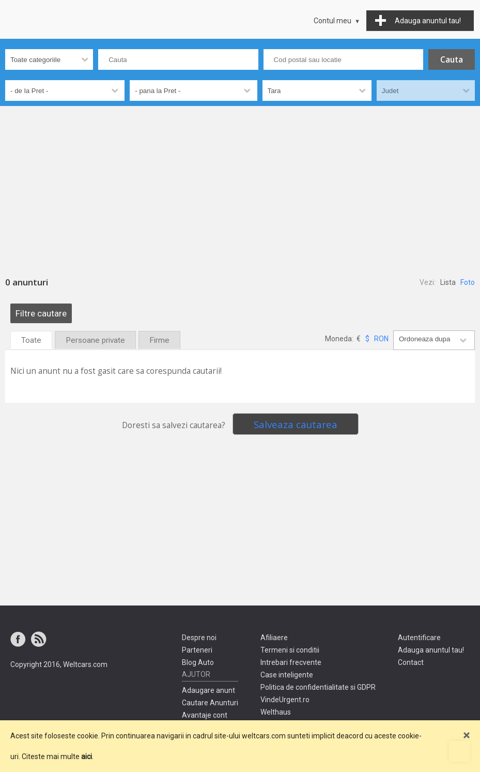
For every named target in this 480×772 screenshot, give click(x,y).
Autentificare (419, 637)
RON (381, 339)
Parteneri (197, 650)
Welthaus (275, 712)
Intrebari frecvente (290, 662)
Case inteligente (286, 675)
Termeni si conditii (289, 650)
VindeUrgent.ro (284, 699)
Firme (159, 340)
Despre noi (199, 637)
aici (86, 756)
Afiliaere (274, 637)
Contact (411, 662)
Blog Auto (198, 662)
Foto (467, 282)
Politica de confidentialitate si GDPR (318, 687)
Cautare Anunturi (210, 703)
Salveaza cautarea (295, 424)
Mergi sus (459, 751)
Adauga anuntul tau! (431, 650)
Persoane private (95, 340)
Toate (31, 340)
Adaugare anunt (208, 690)
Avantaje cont (204, 715)
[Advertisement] (240, 183)
